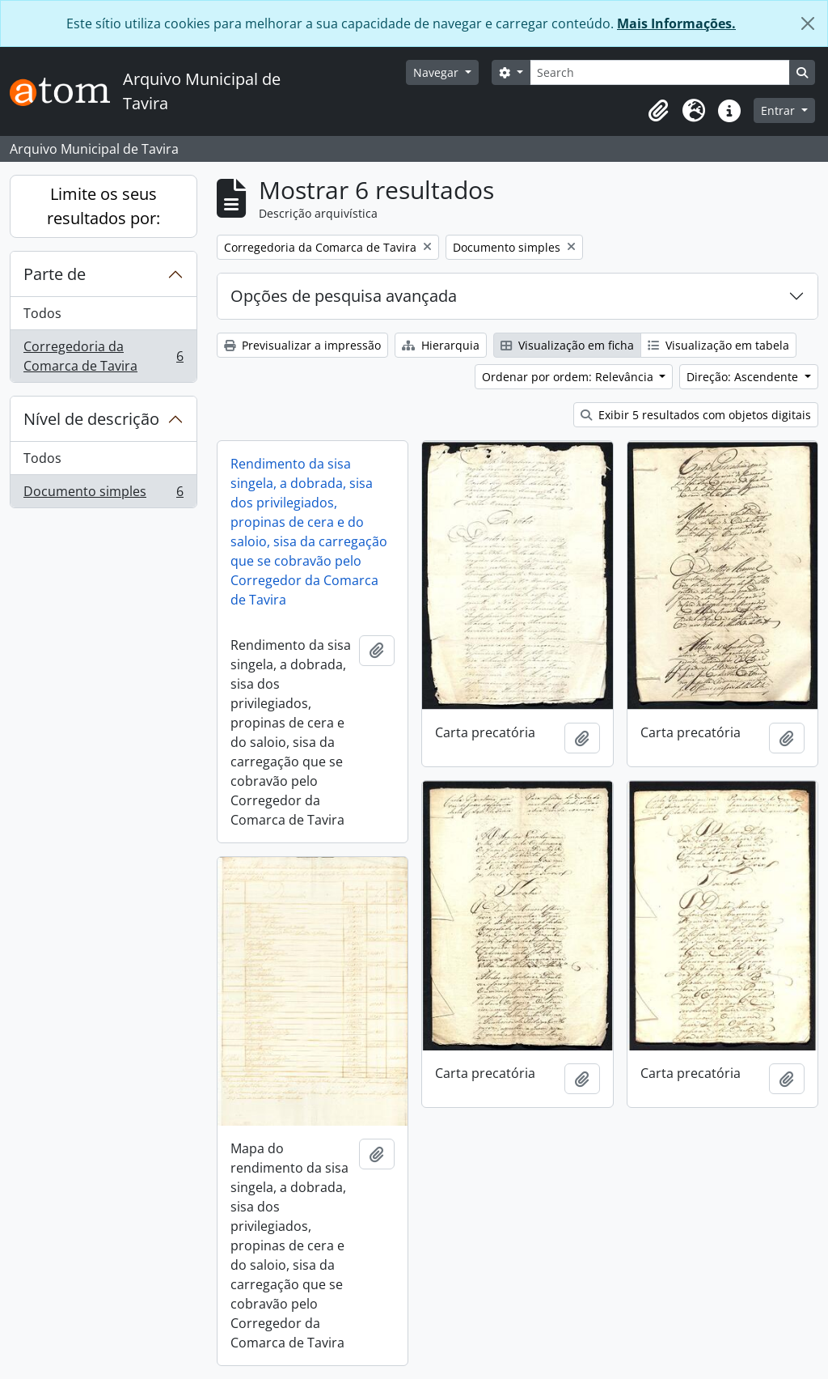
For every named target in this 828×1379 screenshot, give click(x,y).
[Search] (660, 72)
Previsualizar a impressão (302, 345)
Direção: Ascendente (743, 376)
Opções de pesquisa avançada (343, 296)
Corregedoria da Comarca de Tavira (103, 356)
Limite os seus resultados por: (103, 206)
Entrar (779, 110)
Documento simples (103, 494)
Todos (42, 313)
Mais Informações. (676, 23)
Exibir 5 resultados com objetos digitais (696, 414)
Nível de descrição (91, 419)
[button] (658, 111)
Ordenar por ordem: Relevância (569, 376)
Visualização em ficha (567, 345)
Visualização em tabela (718, 345)
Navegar (437, 72)
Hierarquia (440, 345)
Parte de (54, 274)
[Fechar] (807, 23)
